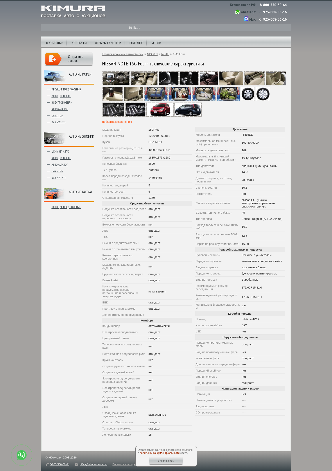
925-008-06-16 (275, 11)
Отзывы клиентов (108, 43)
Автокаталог (60, 109)
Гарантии (57, 116)
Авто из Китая (80, 191)
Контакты (79, 43)
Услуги (156, 43)
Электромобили (62, 103)
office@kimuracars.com (93, 464)
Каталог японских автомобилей (123, 54)
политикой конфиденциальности (159, 453)
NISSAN (152, 54)
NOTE (165, 54)
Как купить (59, 122)
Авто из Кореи (80, 74)
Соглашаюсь (166, 460)
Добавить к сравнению (117, 121)
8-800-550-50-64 (273, 4)
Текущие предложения (66, 89)
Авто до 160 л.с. (61, 96)
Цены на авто (60, 151)
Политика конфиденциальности (131, 464)
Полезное (136, 43)
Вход (136, 27)
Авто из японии (81, 136)
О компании (54, 43)
